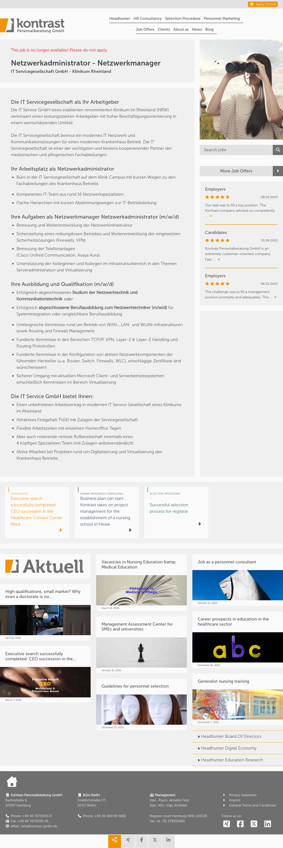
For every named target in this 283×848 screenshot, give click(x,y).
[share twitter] (154, 841)
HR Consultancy (148, 18)
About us (181, 29)
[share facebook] (141, 841)
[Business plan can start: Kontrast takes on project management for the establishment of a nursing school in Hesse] (107, 513)
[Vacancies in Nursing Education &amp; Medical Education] (141, 582)
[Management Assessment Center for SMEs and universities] (141, 644)
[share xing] (128, 841)
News (197, 29)
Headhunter (119, 18)
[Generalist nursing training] (237, 699)
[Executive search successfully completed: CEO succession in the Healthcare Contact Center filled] (37, 513)
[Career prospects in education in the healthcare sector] (237, 639)
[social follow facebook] (240, 824)
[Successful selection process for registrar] (176, 513)
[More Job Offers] (241, 171)
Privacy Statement (239, 795)
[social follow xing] (226, 824)
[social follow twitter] (254, 824)
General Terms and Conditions (249, 805)
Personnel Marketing (222, 18)
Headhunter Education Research (227, 759)
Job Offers (145, 29)
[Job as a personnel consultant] (237, 580)
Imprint (231, 800)
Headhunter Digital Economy (224, 748)
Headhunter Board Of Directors (226, 736)
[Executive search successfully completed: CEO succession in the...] (45, 674)
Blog (209, 29)
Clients (164, 29)
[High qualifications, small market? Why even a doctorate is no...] (45, 612)
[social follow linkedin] (268, 824)
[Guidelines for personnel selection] (141, 704)
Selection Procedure (183, 18)
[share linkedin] (168, 841)
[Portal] (32, 26)
